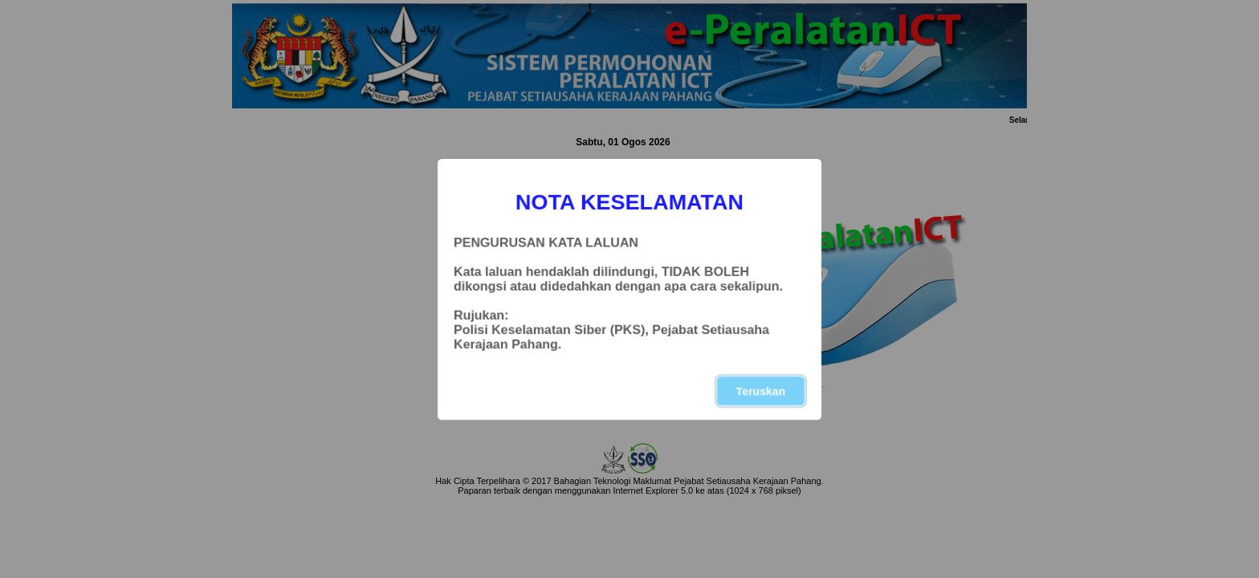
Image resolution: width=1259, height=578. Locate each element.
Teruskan (760, 391)
